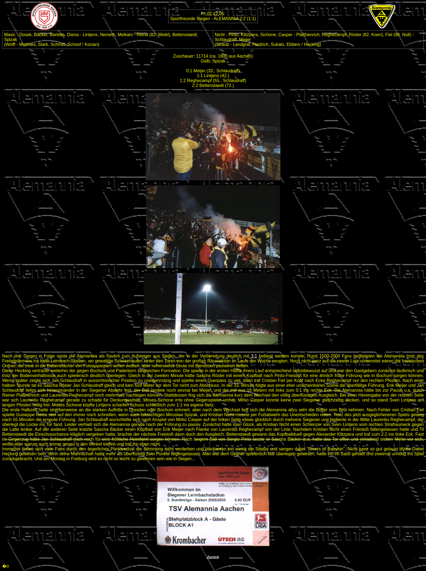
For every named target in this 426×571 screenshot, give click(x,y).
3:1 (254, 356)
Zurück (213, 557)
